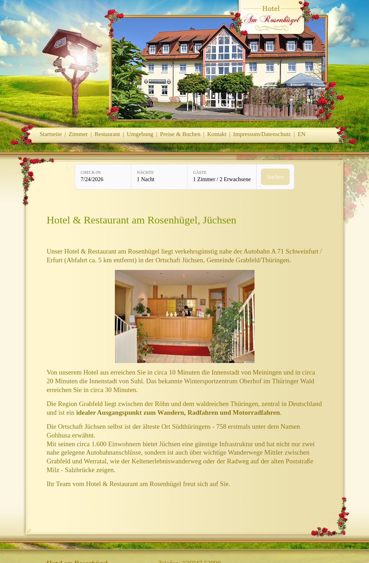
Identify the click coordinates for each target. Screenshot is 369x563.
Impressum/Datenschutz (262, 134)
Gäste (200, 172)
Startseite (51, 134)
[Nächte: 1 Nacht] (159, 176)
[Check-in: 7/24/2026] (103, 176)
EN (301, 134)
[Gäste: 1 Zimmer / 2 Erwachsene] (221, 176)
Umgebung (140, 134)
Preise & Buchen (180, 134)
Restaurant (107, 134)
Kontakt (216, 134)
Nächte (145, 172)
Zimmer (78, 134)
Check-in (91, 172)
